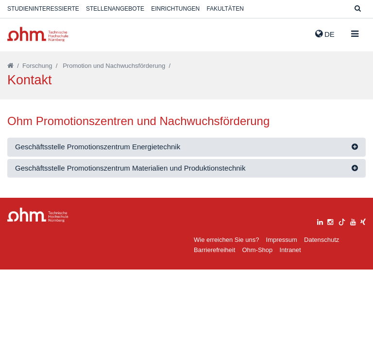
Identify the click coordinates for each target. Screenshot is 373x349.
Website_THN (37, 34)
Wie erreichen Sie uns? (226, 239)
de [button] (325, 34)
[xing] (363, 221)
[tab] (186, 147)
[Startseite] (10, 65)
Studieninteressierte (43, 8)
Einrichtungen (175, 8)
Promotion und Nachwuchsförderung (114, 65)
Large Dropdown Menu (37, 214)
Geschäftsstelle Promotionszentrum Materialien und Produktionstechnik (130, 168)
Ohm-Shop (257, 250)
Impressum (281, 239)
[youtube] (353, 221)
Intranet (290, 250)
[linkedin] (320, 221)
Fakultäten (224, 8)
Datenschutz (321, 239)
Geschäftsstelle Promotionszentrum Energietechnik (97, 147)
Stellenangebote (115, 8)
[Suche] (358, 9)
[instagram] (330, 221)
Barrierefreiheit (214, 250)
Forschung (37, 65)
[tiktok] (342, 221)
